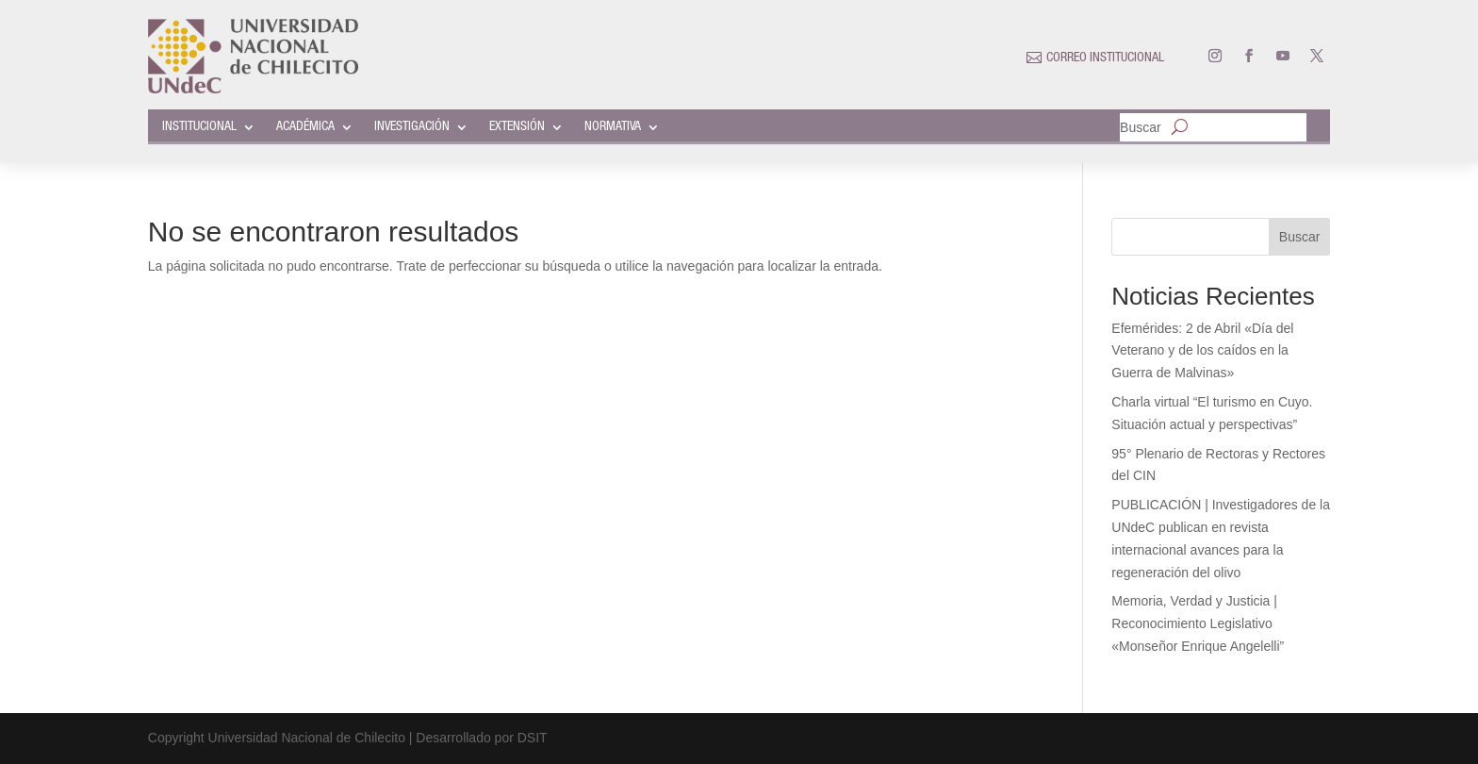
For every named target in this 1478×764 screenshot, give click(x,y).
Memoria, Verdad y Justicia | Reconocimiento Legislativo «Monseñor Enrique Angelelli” (1197, 623)
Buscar (1140, 128)
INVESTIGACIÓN (412, 127)
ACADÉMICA (305, 127)
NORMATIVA (612, 127)
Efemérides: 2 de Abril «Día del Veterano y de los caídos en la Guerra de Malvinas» (1202, 351)
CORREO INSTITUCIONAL (1105, 58)
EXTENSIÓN (517, 127)
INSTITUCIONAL (199, 127)
